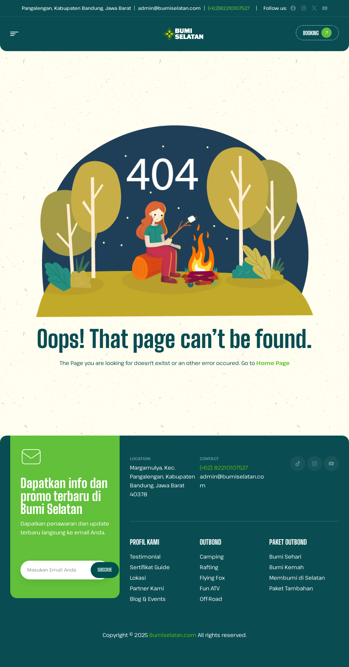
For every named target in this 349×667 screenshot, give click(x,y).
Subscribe (104, 570)
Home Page (273, 363)
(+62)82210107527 (228, 8)
